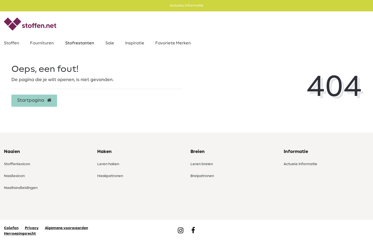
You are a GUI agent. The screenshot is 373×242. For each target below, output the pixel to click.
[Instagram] (180, 231)
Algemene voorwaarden (66, 228)
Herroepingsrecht (20, 233)
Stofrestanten (79, 43)
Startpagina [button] (34, 100)
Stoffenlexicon (17, 164)
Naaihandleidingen (21, 188)
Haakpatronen (110, 176)
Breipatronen (202, 176)
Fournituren (42, 43)
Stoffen (11, 43)
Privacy (32, 228)
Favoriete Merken (173, 43)
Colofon (11, 228)
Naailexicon (14, 176)
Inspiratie (134, 43)
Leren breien (201, 164)
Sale (109, 43)
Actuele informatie (300, 164)
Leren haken (108, 164)
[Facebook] (193, 231)
